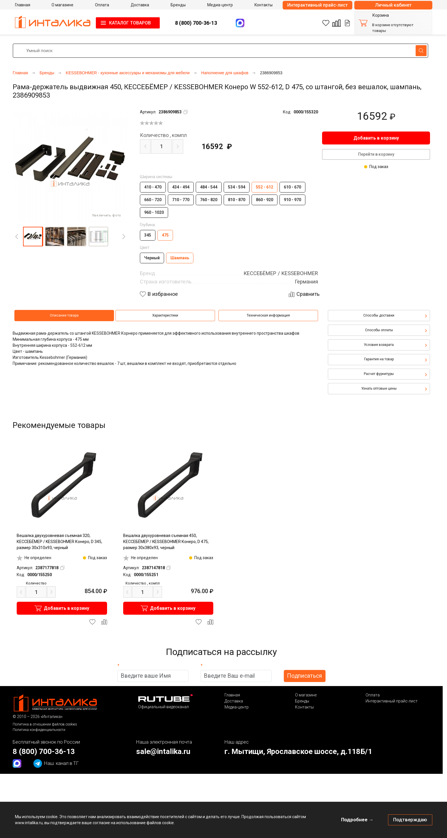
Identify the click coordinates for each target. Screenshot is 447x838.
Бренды (302, 701)
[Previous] (17, 237)
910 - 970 (292, 199)
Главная (232, 695)
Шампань (179, 258)
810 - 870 (236, 199)
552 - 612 (264, 187)
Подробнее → (357, 819)
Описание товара (64, 315)
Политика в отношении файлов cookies (45, 724)
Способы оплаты (379, 330)
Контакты (304, 707)
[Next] (124, 237)
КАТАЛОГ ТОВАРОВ (130, 23)
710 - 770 (180, 199)
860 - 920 (264, 199)
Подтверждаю (410, 819)
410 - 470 (152, 187)
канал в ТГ (56, 763)
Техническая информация (268, 315)
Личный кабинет (393, 5)
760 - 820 (208, 199)
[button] (33, 236)
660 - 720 (152, 199)
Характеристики (165, 315)
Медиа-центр (237, 707)
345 (147, 235)
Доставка (234, 701)
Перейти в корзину (376, 154)
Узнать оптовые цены (379, 388)
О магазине (306, 695)
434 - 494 (180, 187)
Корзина (380, 15)
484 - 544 (208, 187)
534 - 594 (236, 187)
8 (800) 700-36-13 (196, 23)
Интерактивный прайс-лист (317, 5)
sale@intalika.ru (163, 751)
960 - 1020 (154, 212)
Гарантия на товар (379, 359)
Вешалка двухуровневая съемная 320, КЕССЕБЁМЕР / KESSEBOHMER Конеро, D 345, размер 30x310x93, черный (59, 541)
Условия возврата (379, 345)
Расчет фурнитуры (379, 374)
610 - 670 (292, 187)
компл (163, 135)
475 (165, 235)
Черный (152, 258)
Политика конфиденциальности (39, 729)
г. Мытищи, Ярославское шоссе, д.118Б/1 (298, 751)
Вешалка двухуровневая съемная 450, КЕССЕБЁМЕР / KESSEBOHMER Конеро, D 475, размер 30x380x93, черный (166, 541)
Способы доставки (378, 315)
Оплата (373, 695)
